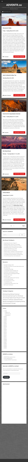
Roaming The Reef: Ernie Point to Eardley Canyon (13, 253)
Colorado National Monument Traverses (11, 277)
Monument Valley (14, 19)
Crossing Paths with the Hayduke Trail (11, 270)
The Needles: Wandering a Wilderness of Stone (12, 245)
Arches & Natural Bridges (8, 279)
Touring (12, 303)
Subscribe (6, 377)
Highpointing (12, 297)
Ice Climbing (9, 299)
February (8, 313)
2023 (6, 319)
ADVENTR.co (14, 5)
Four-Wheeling (18, 296)
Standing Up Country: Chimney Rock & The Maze (13, 247)
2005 (6, 345)
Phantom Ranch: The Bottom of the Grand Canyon (13, 251)
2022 (6, 320)
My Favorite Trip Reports (8, 284)
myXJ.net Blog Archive (8, 358)
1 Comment (6, 56)
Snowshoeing (7, 303)
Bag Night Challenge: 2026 (9, 264)
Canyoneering (6, 296)
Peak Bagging (10, 301)
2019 (6, 325)
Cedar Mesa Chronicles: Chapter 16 (10, 243)
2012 (6, 335)
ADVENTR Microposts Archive (9, 357)
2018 (6, 326)
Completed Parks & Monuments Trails (11, 283)
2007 (6, 342)
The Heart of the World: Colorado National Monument (14, 266)
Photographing (17, 301)
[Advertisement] (14, 404)
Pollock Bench (14, 184)
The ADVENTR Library (8, 282)
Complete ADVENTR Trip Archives (10, 359)
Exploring (12, 296)
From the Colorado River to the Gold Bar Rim (12, 255)
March (8, 312)
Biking (12, 294)
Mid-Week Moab (14, 142)
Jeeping (15, 299)
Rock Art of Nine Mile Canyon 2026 (10, 248)
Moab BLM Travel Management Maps (11, 272)
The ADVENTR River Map (8, 269)
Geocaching (5, 297)
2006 (6, 343)
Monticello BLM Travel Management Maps (12, 273)
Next (23, 225)
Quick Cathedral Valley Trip (14, 67)
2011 (6, 336)
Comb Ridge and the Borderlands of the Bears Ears (13, 254)
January (8, 315)
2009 (6, 339)
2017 (6, 328)
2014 (6, 332)
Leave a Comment (7, 95)
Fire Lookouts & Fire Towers (9, 280)
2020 (6, 323)
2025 (6, 316)
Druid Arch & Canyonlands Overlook (14, 105)
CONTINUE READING (19, 57)
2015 (6, 330)
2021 (6, 322)
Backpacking (7, 294)
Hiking (17, 297)
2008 (6, 340)
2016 (6, 329)
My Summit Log (7, 267)
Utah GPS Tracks (7, 276)
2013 (6, 333)
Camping (16, 294)
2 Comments (6, 174)
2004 (6, 346)
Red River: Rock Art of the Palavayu (10, 250)
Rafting (23, 301)
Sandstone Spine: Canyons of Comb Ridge (12, 244)
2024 (6, 318)
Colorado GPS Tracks (8, 274)
